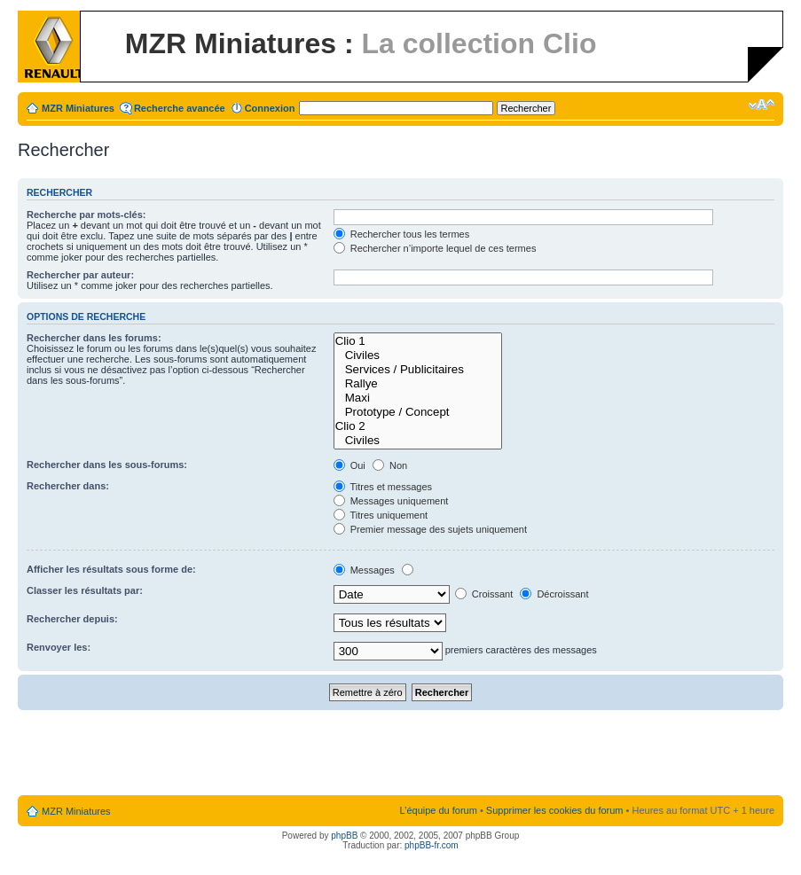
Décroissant (554, 594)
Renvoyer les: (58, 647)
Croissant (484, 594)
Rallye (417, 384)
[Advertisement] (401, 753)
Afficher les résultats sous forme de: (111, 569)
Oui (349, 465)
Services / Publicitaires (417, 370)
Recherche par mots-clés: (86, 214)
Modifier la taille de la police (761, 105)
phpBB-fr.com (431, 845)
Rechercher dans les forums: (94, 337)
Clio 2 (417, 426)
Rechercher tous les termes (402, 234)
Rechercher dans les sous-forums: (107, 464)
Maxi (417, 398)
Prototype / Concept (417, 412)
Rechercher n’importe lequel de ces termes (435, 248)
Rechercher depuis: (72, 618)
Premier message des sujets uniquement (430, 529)
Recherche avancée (179, 108)
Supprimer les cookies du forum (555, 810)
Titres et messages (383, 486)
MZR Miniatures (78, 108)
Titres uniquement (381, 515)
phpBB (344, 835)
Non (390, 465)
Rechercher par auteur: (80, 275)
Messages (364, 570)
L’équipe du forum (437, 810)
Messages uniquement (391, 501)
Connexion (270, 108)
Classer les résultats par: (85, 590)
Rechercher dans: (68, 485)
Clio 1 (417, 341)
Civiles (417, 355)
